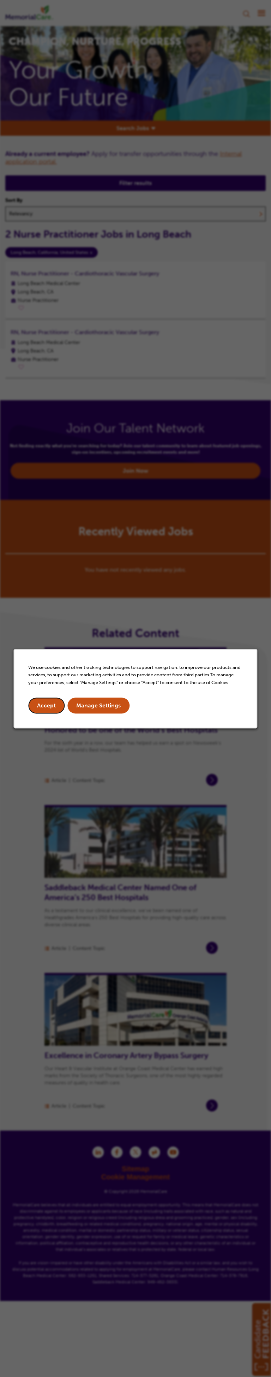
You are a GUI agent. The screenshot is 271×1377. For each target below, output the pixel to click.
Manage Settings (99, 705)
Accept (46, 705)
